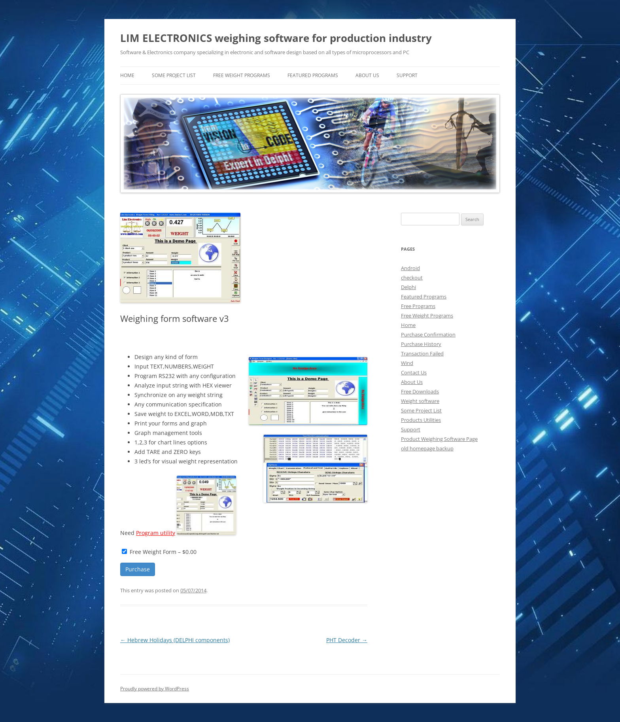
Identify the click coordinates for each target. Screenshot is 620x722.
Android (410, 268)
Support (407, 75)
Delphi (408, 287)
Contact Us (414, 372)
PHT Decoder (346, 640)
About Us (367, 75)
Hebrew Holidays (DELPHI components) (175, 640)
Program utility (155, 533)
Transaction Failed (422, 353)
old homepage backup (427, 448)
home (127, 75)
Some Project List (174, 75)
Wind (407, 363)
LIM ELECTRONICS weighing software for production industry (276, 38)
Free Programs (418, 306)
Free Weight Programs (241, 75)
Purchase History (421, 344)
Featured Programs (312, 75)
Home (408, 325)
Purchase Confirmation (428, 334)
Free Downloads (420, 391)
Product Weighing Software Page (439, 438)
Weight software (420, 400)
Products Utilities (421, 419)
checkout (412, 277)
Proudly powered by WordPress (154, 688)
